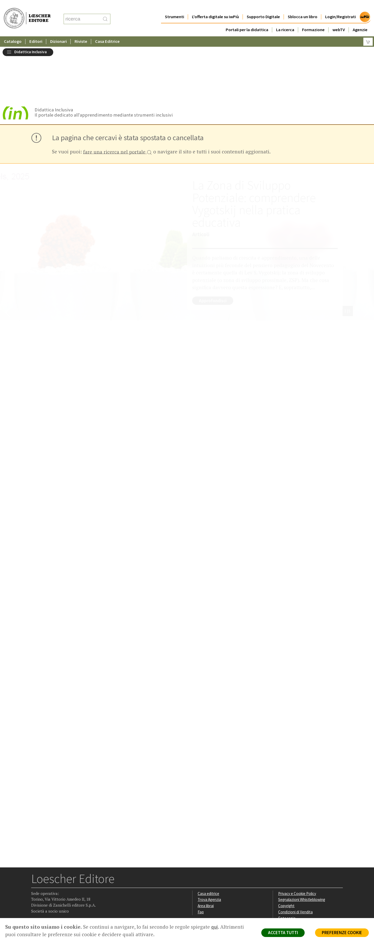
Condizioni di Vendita (295, 855)
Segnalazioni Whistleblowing (301, 843)
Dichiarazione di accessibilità (301, 868)
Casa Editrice (107, 31)
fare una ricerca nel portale (117, 96)
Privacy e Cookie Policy (297, 837)
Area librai (206, 849)
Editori (35, 31)
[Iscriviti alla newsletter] (76, 885)
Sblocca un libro (302, 6)
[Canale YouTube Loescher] (66, 885)
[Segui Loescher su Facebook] (35, 885)
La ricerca (285, 19)
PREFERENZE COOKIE (342, 932)
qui (214, 927)
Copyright (286, 849)
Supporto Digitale (263, 6)
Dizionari (58, 31)
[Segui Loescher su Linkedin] (56, 885)
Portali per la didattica (247, 19)
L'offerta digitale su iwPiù (215, 6)
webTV (338, 19)
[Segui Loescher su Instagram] (45, 885)
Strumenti (174, 6)
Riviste (81, 31)
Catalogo (13, 31)
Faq (201, 855)
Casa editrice (208, 837)
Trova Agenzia (209, 843)
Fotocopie (287, 861)
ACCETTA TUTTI (283, 932)
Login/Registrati (340, 6)
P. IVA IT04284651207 (49, 906)
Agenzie (360, 19)
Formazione (313, 19)
